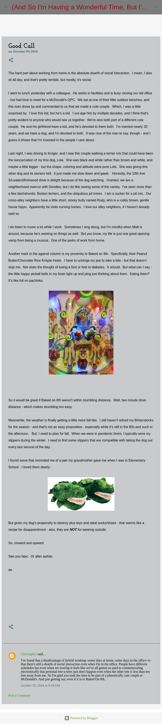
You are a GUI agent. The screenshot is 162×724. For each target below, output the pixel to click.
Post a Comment (19, 695)
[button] (10, 60)
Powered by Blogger (81, 718)
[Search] (156, 7)
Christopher (29, 654)
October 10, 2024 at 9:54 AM (40, 685)
